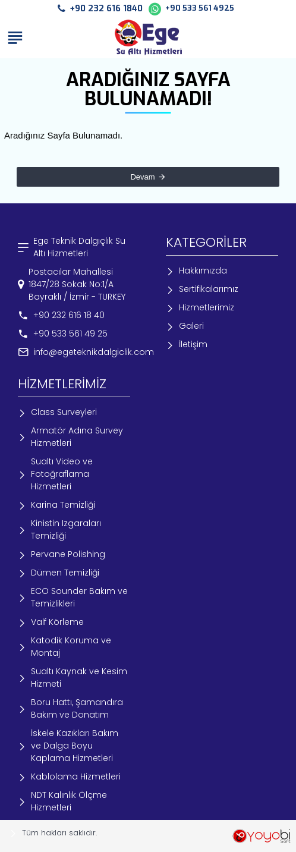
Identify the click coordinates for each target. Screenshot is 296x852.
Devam (142, 176)
